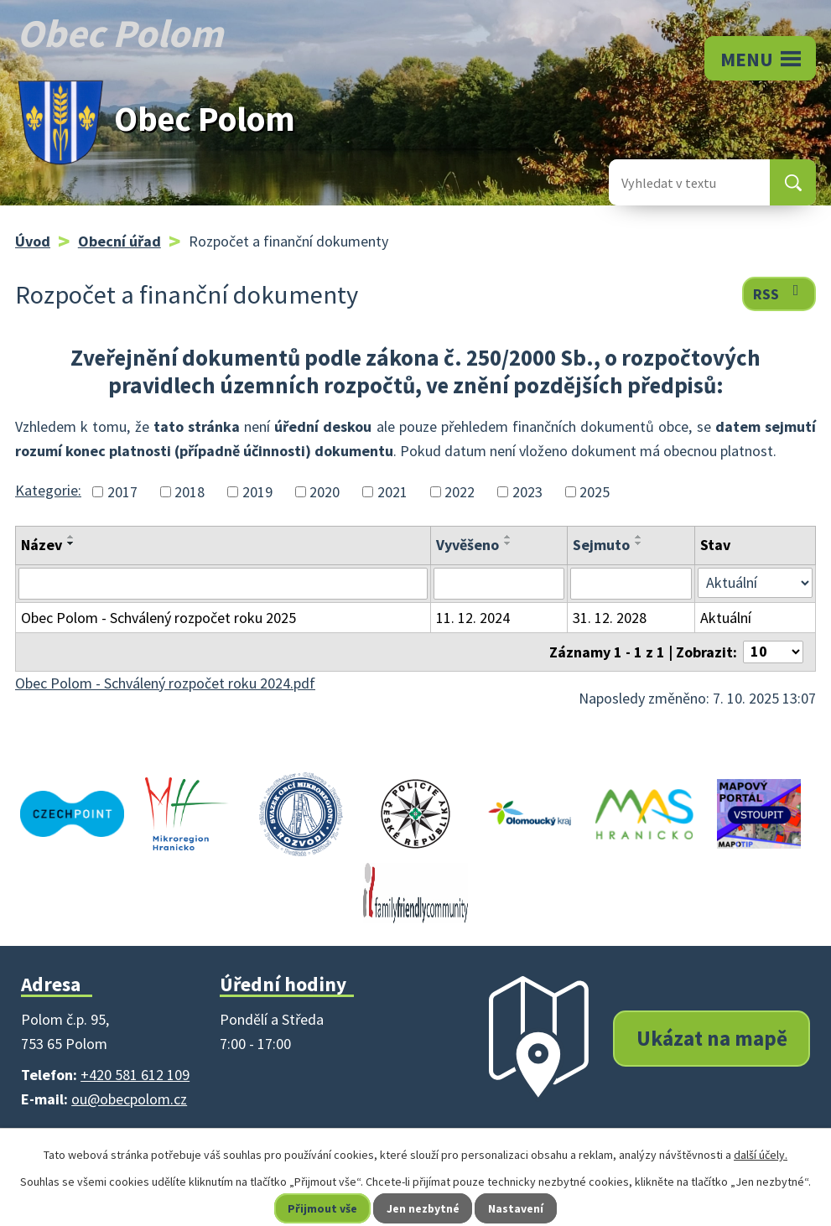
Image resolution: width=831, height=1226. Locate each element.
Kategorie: (48, 490)
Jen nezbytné (423, 1208)
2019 (257, 491)
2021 (392, 491)
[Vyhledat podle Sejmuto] (631, 584)
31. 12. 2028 (610, 617)
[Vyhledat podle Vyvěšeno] (499, 584)
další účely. (760, 1154)
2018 (189, 491)
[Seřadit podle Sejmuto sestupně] (639, 543)
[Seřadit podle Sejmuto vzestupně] (639, 536)
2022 (459, 491)
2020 (324, 491)
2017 (122, 491)
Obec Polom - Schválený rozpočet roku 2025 (158, 617)
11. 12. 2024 (473, 617)
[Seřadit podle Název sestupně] (71, 543)
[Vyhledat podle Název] (223, 584)
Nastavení (516, 1208)
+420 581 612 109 (135, 1074)
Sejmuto (601, 544)
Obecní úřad (119, 241)
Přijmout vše (321, 1208)
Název (41, 544)
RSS (779, 293)
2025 (594, 491)
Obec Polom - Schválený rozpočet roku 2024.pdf (165, 683)
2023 (527, 491)
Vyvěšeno (467, 544)
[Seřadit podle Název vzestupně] (71, 536)
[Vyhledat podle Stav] (755, 583)
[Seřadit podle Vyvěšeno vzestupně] (508, 536)
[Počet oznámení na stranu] (773, 652)
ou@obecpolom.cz (129, 1099)
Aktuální (725, 617)
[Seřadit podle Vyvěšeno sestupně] (508, 543)
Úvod (32, 241)
